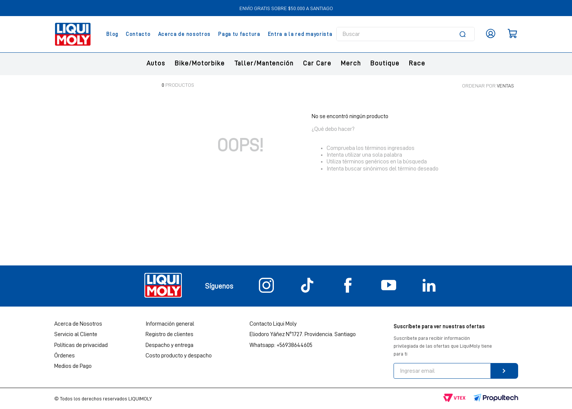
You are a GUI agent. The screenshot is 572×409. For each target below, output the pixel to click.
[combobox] (405, 34)
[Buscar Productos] (463, 34)
